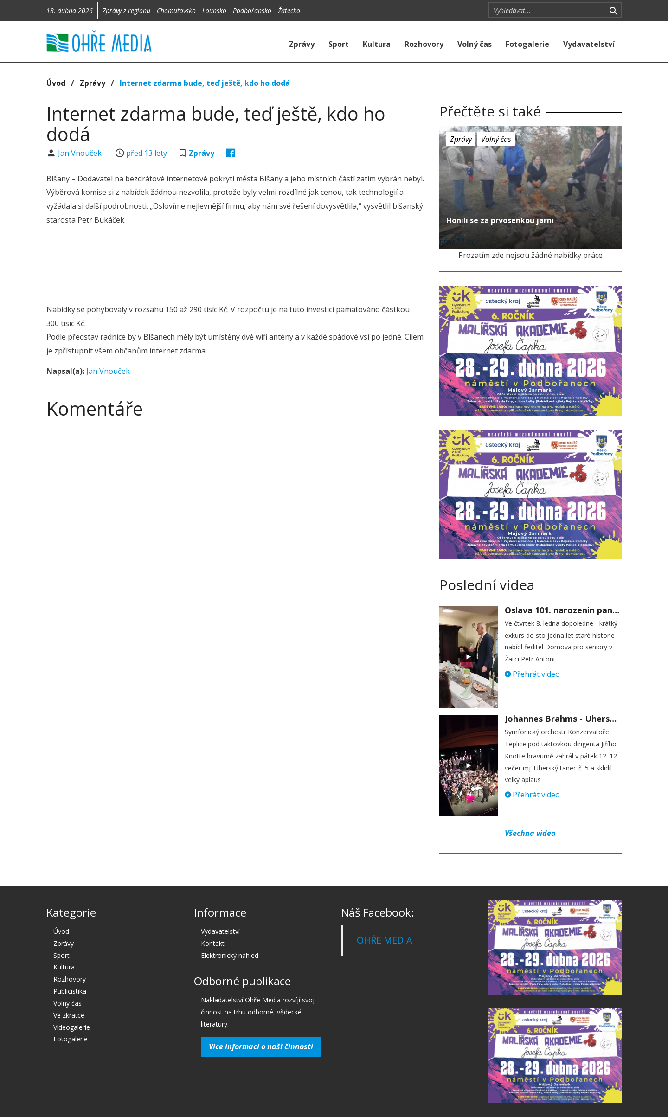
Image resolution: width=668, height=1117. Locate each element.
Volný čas (474, 44)
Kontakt (213, 943)
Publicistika (69, 991)
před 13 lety (146, 153)
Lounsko (214, 10)
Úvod (55, 83)
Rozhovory (424, 44)
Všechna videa (530, 833)
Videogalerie (71, 1027)
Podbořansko (252, 10)
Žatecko (289, 10)
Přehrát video (532, 674)
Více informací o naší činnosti (261, 1046)
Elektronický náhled (229, 955)
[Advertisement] (236, 266)
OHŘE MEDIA (384, 940)
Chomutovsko (176, 10)
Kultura (377, 44)
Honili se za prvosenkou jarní (500, 220)
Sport (338, 44)
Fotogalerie (527, 44)
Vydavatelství (589, 44)
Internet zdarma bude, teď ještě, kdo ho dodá (205, 83)
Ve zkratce (68, 1015)
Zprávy (302, 44)
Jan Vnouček (80, 153)
